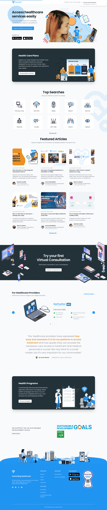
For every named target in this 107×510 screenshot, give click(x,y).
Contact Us (43, 482)
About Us (42, 474)
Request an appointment (53, 270)
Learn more (16, 433)
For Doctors (43, 492)
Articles (42, 479)
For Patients (43, 489)
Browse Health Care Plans (27, 73)
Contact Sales (89, 294)
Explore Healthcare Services (23, 28)
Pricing (42, 477)
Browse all (53, 133)
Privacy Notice (58, 474)
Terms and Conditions (60, 477)
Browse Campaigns (25, 401)
